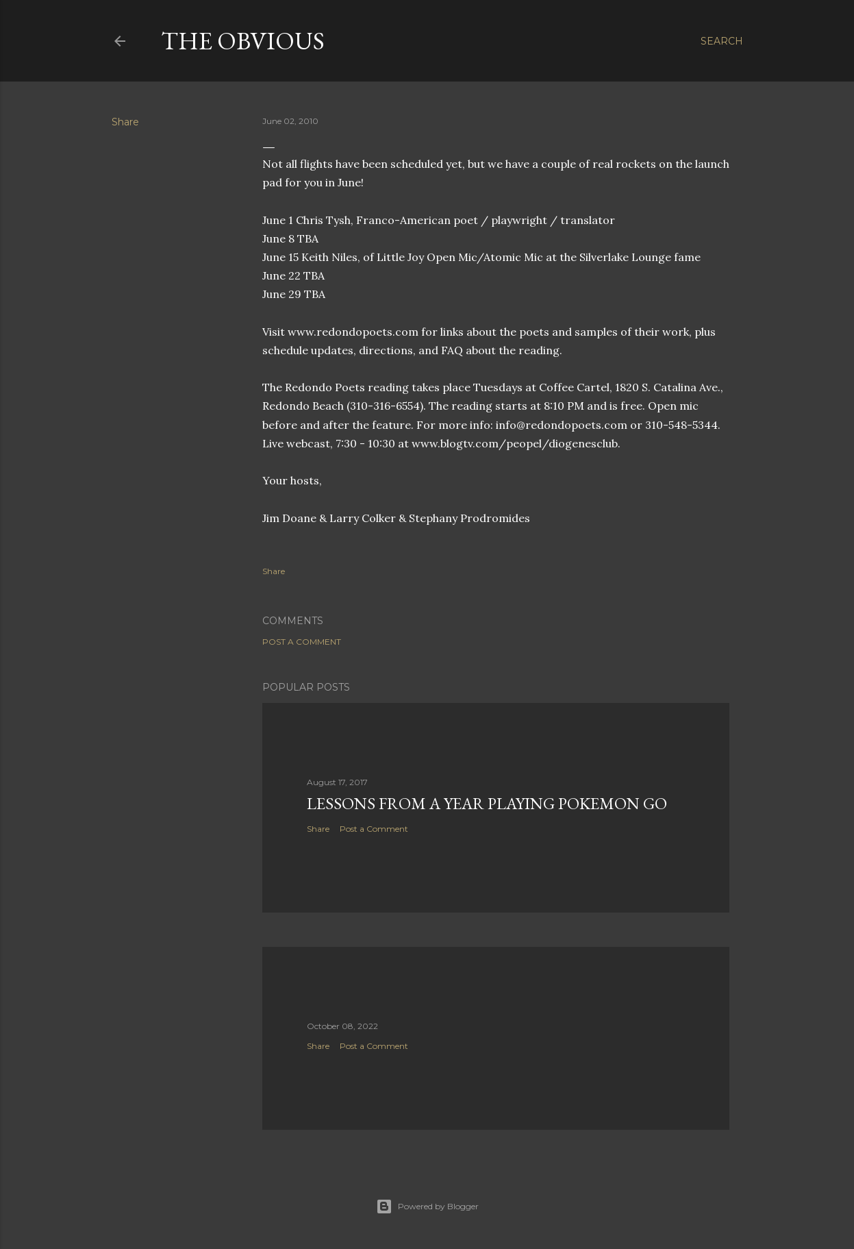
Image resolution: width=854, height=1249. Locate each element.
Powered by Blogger (427, 1206)
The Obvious (243, 41)
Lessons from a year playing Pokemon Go (487, 803)
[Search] (722, 41)
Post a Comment (301, 641)
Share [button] (125, 122)
